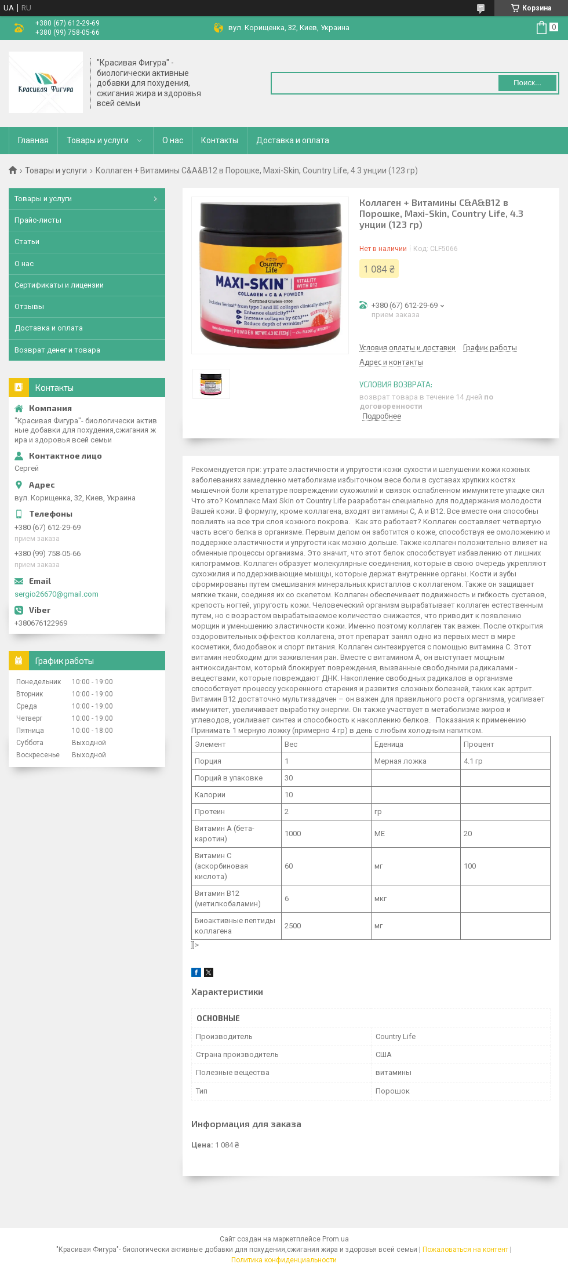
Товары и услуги (98, 140)
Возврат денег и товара (57, 350)
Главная (33, 140)
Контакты (219, 140)
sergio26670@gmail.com (56, 594)
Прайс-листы (37, 220)
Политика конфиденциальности (284, 1260)
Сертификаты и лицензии (59, 285)
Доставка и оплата (292, 140)
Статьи (26, 241)
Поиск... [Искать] (527, 82)
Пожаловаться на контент (465, 1249)
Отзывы (29, 306)
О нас (172, 140)
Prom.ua (335, 1239)
